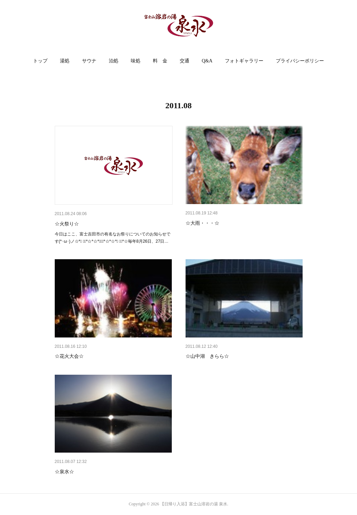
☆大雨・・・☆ (202, 223)
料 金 (160, 60)
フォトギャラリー (244, 60)
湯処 (65, 60)
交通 (184, 60)
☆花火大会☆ (69, 356)
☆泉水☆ (64, 471)
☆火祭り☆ (67, 223)
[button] (40, 61)
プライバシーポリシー (300, 60)
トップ (40, 60)
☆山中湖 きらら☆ (207, 356)
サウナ (89, 60)
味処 (135, 60)
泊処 (113, 60)
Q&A (207, 60)
